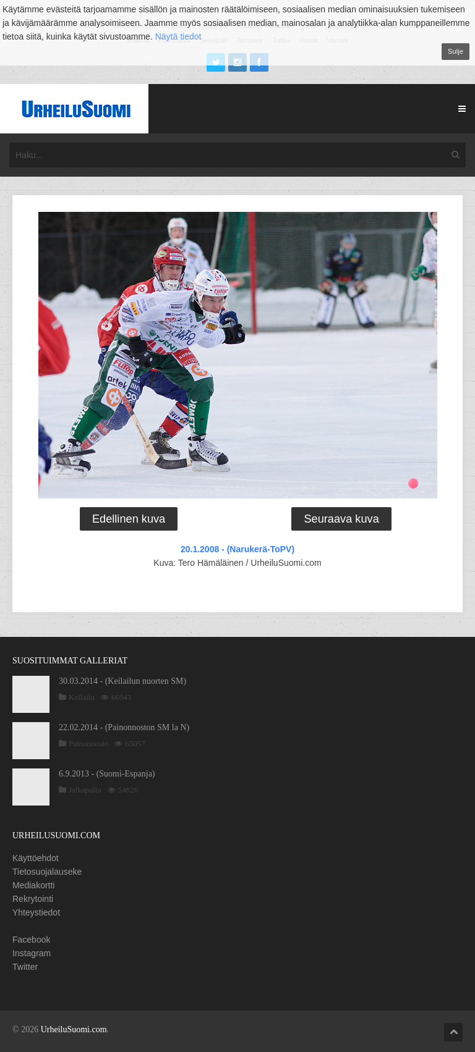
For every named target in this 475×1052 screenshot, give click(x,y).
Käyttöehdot (35, 858)
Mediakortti (33, 885)
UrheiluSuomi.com (74, 1029)
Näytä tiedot (178, 36)
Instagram (31, 953)
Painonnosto (88, 743)
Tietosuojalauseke (47, 872)
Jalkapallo (85, 789)
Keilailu (82, 697)
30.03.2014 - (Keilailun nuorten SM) (122, 681)
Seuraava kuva (341, 519)
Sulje (455, 51)
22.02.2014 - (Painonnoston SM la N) (124, 727)
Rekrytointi (32, 899)
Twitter (25, 967)
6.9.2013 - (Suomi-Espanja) (107, 773)
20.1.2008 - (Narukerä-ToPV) (237, 549)
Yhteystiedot (36, 912)
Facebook (31, 940)
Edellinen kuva (128, 519)
